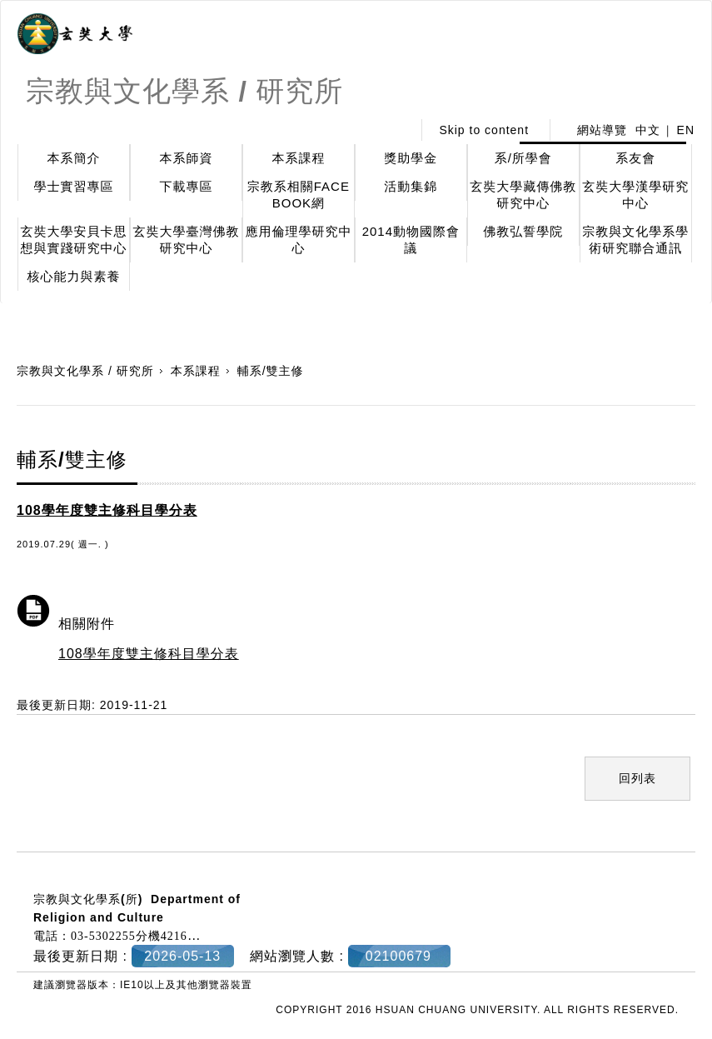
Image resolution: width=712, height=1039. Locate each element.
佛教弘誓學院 (523, 231)
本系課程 (298, 158)
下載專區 (185, 186)
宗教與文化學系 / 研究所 (85, 370)
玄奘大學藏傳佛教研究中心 (523, 194)
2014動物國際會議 (411, 239)
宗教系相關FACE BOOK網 (298, 194)
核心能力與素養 (73, 276)
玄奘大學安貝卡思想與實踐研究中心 (73, 239)
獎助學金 (410, 158)
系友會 (635, 158)
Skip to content (484, 130)
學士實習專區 (73, 186)
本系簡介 (73, 158)
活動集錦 (410, 186)
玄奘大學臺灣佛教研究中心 (185, 239)
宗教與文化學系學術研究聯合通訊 (635, 239)
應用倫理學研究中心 (298, 239)
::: (395, 130)
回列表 (637, 778)
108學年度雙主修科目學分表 (148, 654)
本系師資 (185, 158)
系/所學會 (523, 158)
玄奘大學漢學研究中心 (635, 194)
